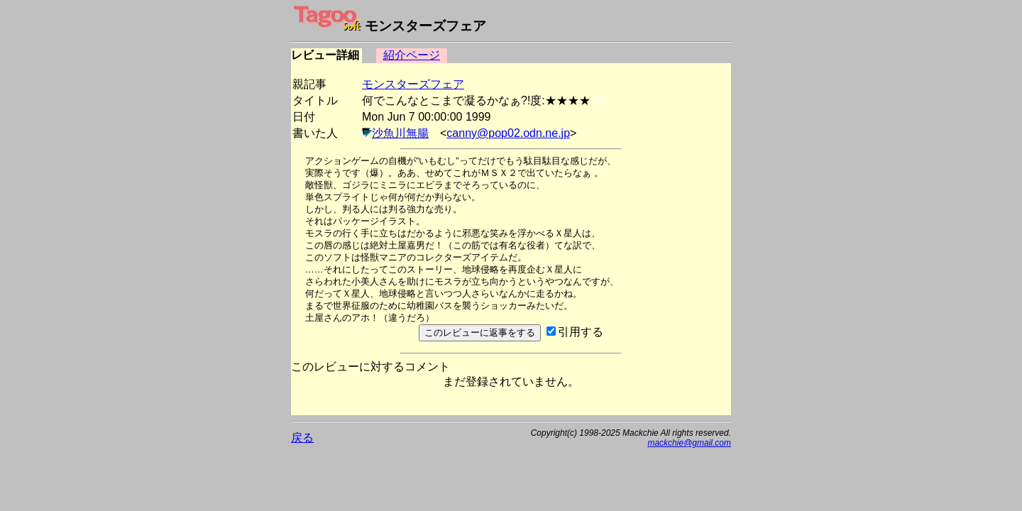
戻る (302, 438)
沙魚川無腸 (400, 133)
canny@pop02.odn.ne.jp (508, 133)
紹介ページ (411, 55)
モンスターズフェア (413, 84)
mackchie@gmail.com (689, 443)
